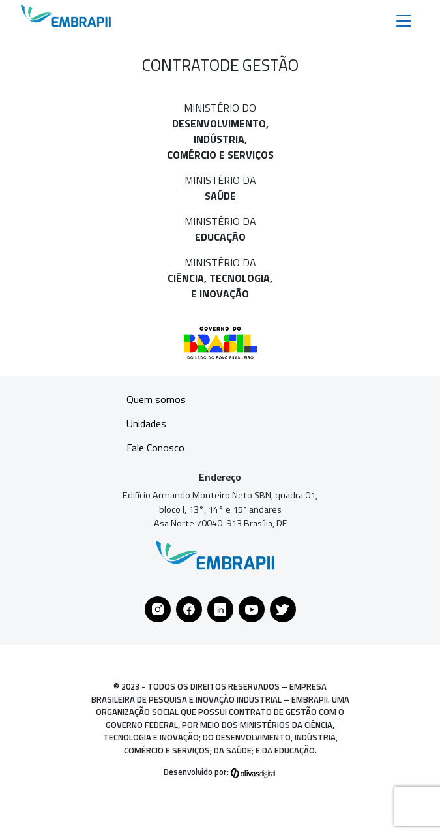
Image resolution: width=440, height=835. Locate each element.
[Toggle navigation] (404, 19)
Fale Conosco (155, 447)
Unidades (146, 423)
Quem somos (156, 399)
